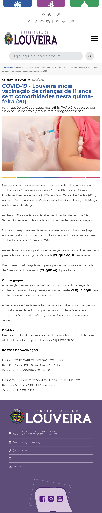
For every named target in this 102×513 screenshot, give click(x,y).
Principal (17, 68)
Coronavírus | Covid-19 (44, 68)
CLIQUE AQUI (64, 255)
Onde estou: (7, 68)
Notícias (28, 68)
